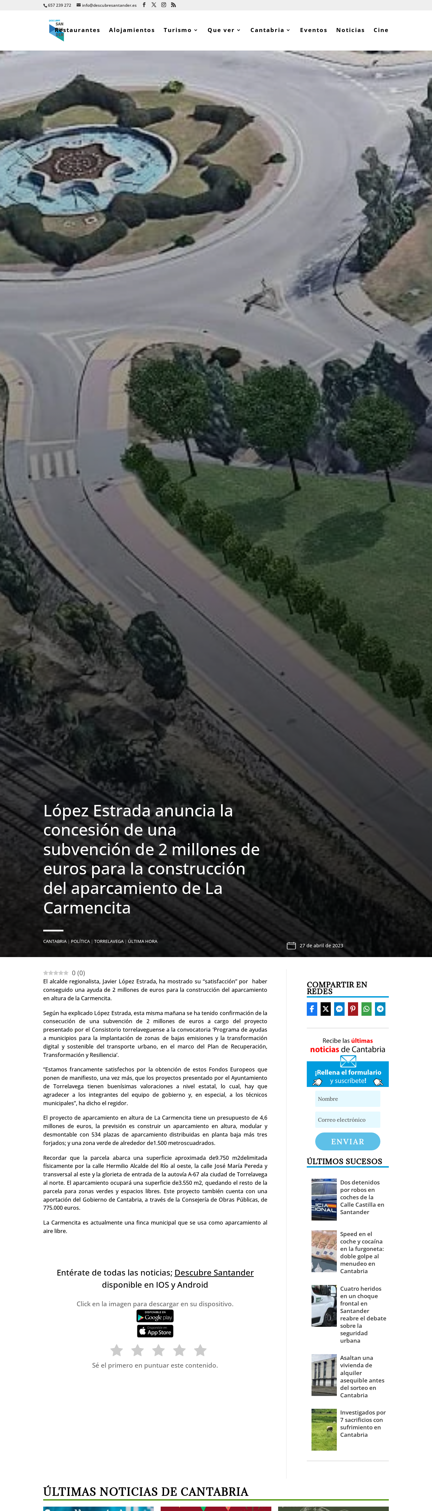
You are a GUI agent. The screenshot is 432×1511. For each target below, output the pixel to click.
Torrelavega (109, 942)
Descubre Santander (214, 1273)
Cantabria (267, 32)
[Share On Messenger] (339, 1010)
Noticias (350, 32)
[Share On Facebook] (312, 1010)
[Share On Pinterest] (353, 1010)
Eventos (313, 32)
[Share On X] (326, 1010)
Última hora (142, 942)
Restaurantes (77, 32)
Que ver (221, 32)
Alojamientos (132, 32)
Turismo (178, 32)
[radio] (113, 1352)
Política (80, 942)
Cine (381, 32)
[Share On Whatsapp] (366, 1010)
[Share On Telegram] (380, 1010)
